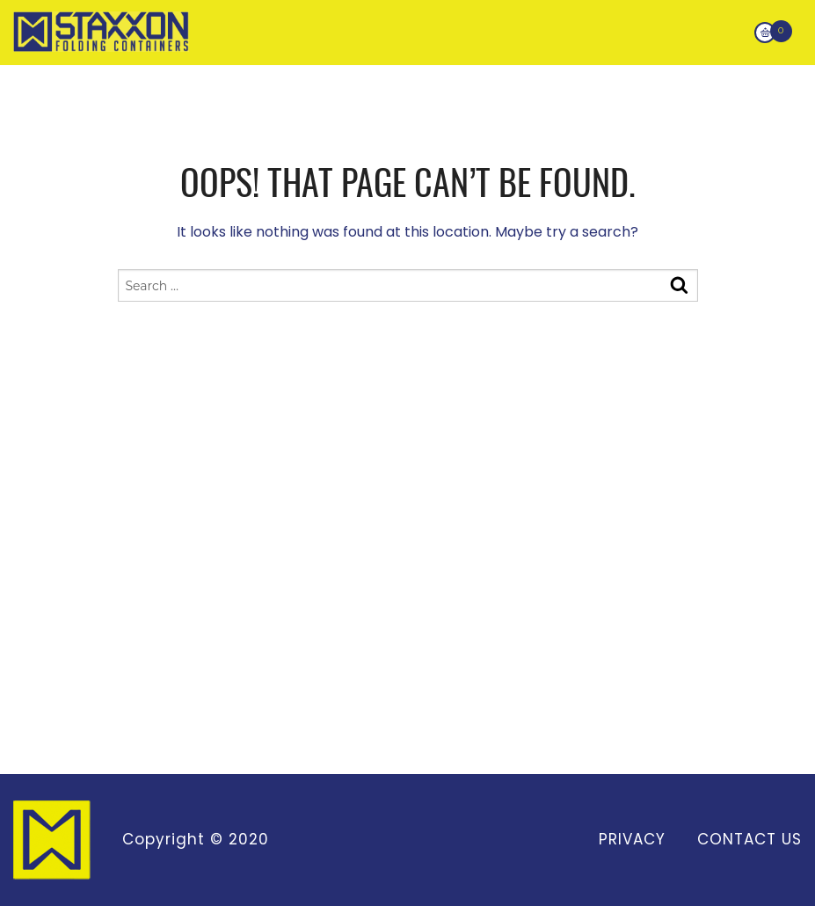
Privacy (632, 839)
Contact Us (749, 839)
